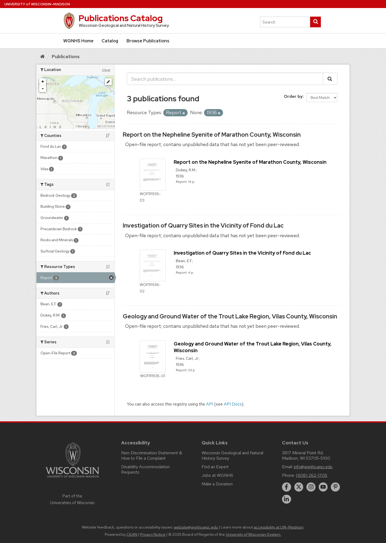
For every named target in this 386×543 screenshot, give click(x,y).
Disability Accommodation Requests (145, 469)
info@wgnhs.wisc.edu (313, 467)
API (209, 404)
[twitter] (298, 487)
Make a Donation (217, 484)
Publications (66, 56)
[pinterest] (335, 487)
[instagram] (311, 487)
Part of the (72, 499)
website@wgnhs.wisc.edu (196, 527)
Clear (106, 70)
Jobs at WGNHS (217, 475)
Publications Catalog (121, 18)
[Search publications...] (225, 79)
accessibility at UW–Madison (278, 527)
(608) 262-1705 (311, 475)
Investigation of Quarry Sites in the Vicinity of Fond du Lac (203, 225)
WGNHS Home (78, 41)
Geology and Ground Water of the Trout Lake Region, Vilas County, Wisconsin (230, 316)
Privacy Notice (152, 534)
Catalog (110, 41)
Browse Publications (148, 41)
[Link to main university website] (72, 478)
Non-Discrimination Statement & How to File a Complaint (151, 455)
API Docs (233, 404)
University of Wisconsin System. (253, 534)
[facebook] (286, 487)
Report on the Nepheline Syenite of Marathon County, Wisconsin (212, 135)
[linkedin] (286, 499)
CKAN (132, 534)
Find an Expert (215, 467)
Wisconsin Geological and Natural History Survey (232, 455)
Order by (293, 96)
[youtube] (323, 487)
